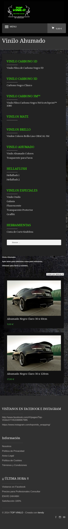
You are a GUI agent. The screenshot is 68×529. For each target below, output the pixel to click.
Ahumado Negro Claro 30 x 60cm (27, 318)
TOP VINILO (16, 512)
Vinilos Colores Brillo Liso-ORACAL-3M (28, 136)
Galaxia (11, 201)
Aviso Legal (8, 455)
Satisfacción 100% (11, 501)
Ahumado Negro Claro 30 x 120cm (28, 373)
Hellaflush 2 (13, 179)
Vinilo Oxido (13, 197)
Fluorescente (14, 205)
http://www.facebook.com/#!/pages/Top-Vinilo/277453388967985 (22, 418)
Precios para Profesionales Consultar (21, 491)
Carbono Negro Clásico (19, 85)
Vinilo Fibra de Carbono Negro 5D (25, 68)
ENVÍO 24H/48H (10, 496)
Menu (10, 27)
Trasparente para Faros (20, 157)
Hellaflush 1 (13, 175)
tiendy (41, 512)
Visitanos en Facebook (13, 487)
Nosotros (6, 446)
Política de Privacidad (13, 451)
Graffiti (11, 214)
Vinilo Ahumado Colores (20, 153)
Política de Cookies (12, 460)
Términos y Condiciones (14, 465)
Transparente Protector (20, 210)
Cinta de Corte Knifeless (20, 231)
